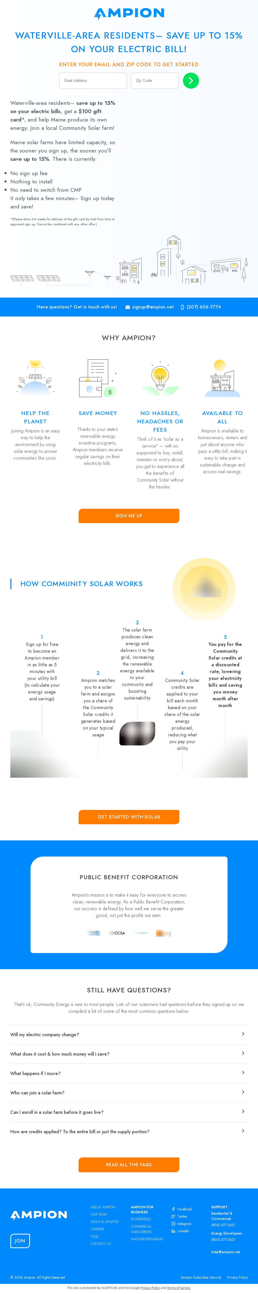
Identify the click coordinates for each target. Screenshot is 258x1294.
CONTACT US (101, 1243)
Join (20, 1241)
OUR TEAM (99, 1214)
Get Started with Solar (129, 817)
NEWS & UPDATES (105, 1221)
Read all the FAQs (129, 1164)
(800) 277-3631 (223, 1224)
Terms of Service (178, 1288)
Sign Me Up (129, 516)
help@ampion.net (225, 1251)
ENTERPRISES (141, 1219)
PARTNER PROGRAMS (147, 1239)
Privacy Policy (237, 1277)
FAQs (95, 1236)
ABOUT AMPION (103, 1207)
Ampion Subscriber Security (201, 1277)
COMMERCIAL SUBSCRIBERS (141, 1229)
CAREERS (97, 1229)
